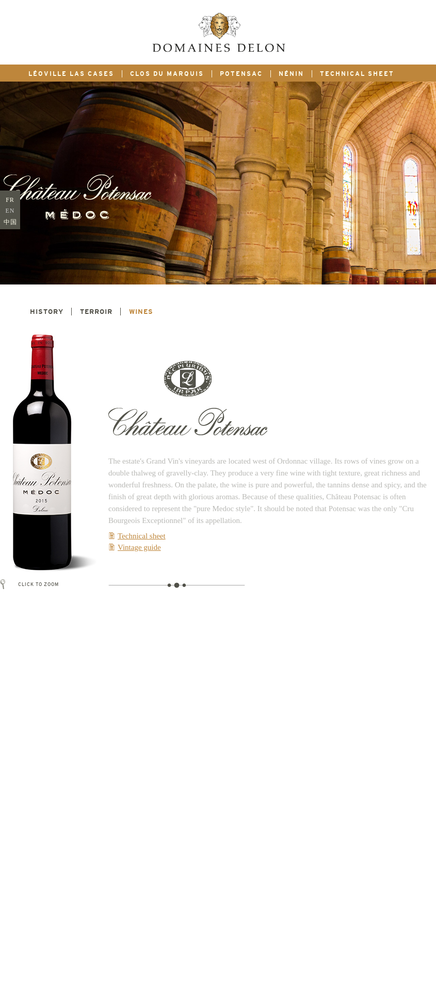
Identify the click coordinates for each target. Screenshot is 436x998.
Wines (141, 311)
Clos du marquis (167, 73)
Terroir (96, 311)
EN (10, 210)
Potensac (241, 73)
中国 (10, 222)
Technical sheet (357, 73)
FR (10, 199)
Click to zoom (34, 584)
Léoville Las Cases (71, 73)
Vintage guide (139, 547)
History (46, 311)
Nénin (291, 73)
